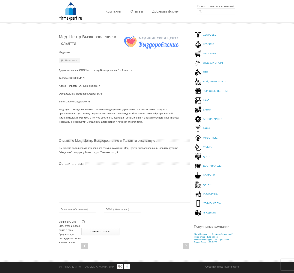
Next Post (186, 246)
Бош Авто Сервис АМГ (222, 234)
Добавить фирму (165, 11)
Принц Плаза (200, 242)
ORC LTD (212, 242)
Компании (113, 11)
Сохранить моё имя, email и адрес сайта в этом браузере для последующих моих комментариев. (70, 232)
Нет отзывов (71, 60)
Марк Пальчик (200, 234)
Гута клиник (212, 237)
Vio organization (221, 239)
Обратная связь (214, 266)
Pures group (199, 237)
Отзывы (136, 11)
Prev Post (84, 246)
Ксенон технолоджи (203, 239)
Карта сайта (232, 266)
